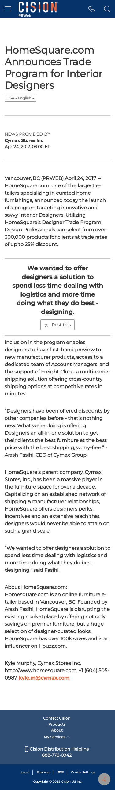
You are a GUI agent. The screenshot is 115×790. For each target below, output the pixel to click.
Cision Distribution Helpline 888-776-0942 (57, 752)
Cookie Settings (83, 772)
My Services (57, 737)
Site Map (43, 772)
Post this (57, 325)
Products (56, 724)
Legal (25, 772)
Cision (66, 782)
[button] (91, 9)
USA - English (20, 98)
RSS (61, 772)
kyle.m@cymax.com (44, 678)
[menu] (8, 9)
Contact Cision (56, 718)
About (57, 730)
